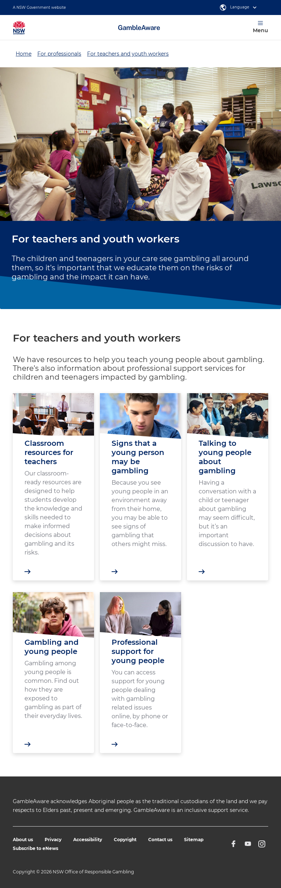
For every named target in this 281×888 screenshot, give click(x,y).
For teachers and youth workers (128, 53)
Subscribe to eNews (35, 848)
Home (23, 53)
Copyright (125, 839)
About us (23, 839)
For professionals (59, 53)
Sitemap (193, 839)
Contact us (160, 839)
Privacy (53, 839)
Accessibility (87, 839)
